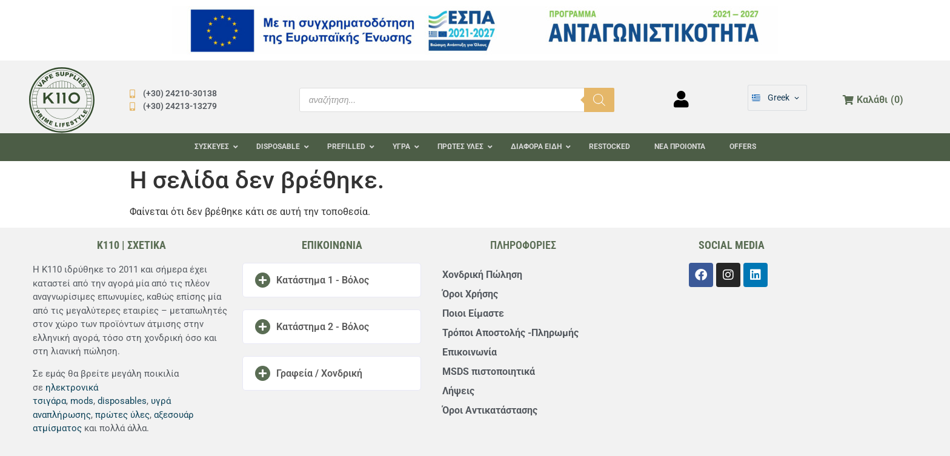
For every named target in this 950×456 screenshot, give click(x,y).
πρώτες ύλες (122, 414)
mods (81, 400)
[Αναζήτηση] (599, 100)
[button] (331, 280)
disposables (122, 400)
